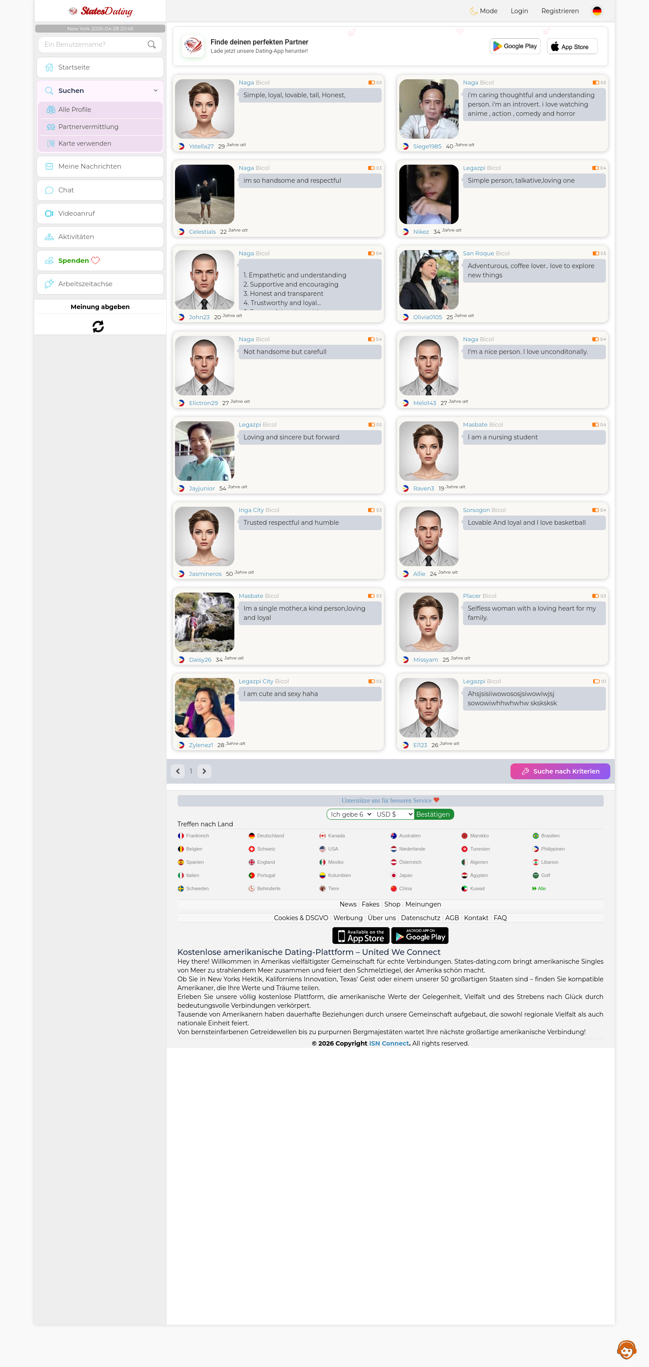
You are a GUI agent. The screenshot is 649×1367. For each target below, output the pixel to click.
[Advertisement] (390, 46)
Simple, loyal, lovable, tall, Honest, (295, 95)
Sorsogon (476, 577)
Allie (419, 641)
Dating (100, 11)
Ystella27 (201, 146)
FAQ (500, 1237)
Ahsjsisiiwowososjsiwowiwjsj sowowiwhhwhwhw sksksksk (512, 834)
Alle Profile (69, 109)
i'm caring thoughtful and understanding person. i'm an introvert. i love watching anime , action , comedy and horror (531, 104)
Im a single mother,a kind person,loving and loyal (304, 748)
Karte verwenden (79, 143)
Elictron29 (203, 470)
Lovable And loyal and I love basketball (527, 590)
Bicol (262, 82)
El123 (420, 880)
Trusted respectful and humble (291, 590)
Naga (246, 82)
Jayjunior (202, 556)
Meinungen (423, 1223)
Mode (484, 11)
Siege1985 (427, 146)
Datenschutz (420, 1237)
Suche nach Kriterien (560, 907)
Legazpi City (256, 816)
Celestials (202, 231)
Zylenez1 (201, 880)
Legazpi (474, 167)
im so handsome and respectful (292, 180)
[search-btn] (152, 44)
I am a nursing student (503, 505)
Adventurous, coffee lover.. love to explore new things (531, 270)
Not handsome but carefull (285, 420)
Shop (392, 1223)
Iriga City (251, 577)
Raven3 (423, 556)
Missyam (425, 795)
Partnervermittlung (83, 126)
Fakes (370, 1223)
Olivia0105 (427, 317)
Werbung (348, 1237)
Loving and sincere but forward (291, 505)
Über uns (382, 1237)
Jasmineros (205, 641)
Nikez (421, 231)
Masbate (475, 492)
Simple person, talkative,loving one (521, 180)
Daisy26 (200, 795)
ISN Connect (389, 1363)
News (348, 1223)
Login (520, 11)
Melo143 (424, 470)
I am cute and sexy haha (281, 829)
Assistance (627, 1349)
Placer (472, 731)
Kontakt (476, 1237)
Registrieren (560, 11)
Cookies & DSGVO (301, 1237)
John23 (199, 317)
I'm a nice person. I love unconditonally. (528, 420)
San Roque (478, 253)
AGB (452, 1237)
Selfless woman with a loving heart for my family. (532, 748)
